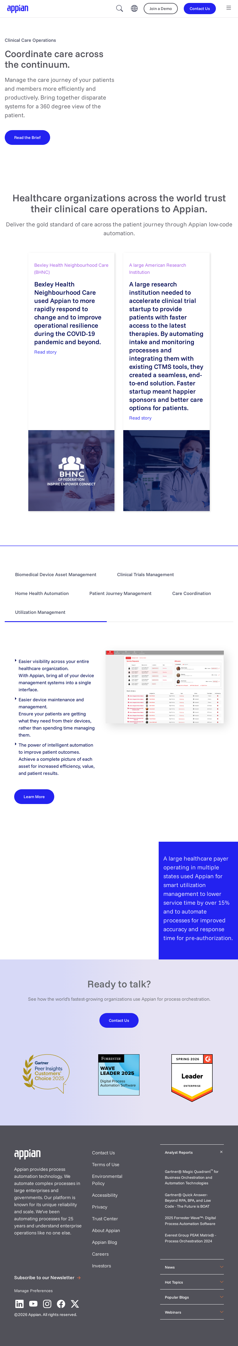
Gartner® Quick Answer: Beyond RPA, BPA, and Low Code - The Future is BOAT (188, 1200)
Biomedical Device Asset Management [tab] (55, 574)
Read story (45, 352)
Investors (101, 1266)
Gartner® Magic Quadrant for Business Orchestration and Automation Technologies (192, 1177)
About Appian (106, 1230)
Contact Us (103, 1153)
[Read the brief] (27, 137)
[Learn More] (34, 796)
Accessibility (105, 1195)
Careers (100, 1254)
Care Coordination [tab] (191, 593)
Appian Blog (104, 1242)
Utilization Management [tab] (40, 612)
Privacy (99, 1207)
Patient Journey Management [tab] (120, 593)
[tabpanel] (119, 727)
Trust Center (105, 1218)
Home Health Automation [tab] (42, 593)
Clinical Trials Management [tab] (145, 574)
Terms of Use (105, 1164)
